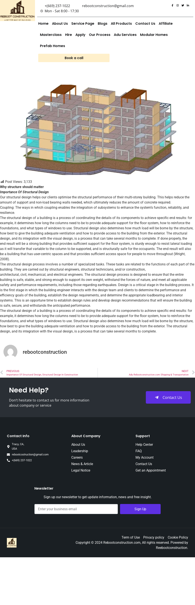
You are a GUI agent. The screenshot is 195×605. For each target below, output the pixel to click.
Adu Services (125, 34)
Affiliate (166, 23)
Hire (68, 34)
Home (43, 23)
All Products (121, 23)
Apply (80, 34)
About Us (60, 23)
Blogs (102, 23)
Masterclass (51, 34)
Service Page (82, 23)
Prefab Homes (52, 45)
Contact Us (145, 23)
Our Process (99, 34)
